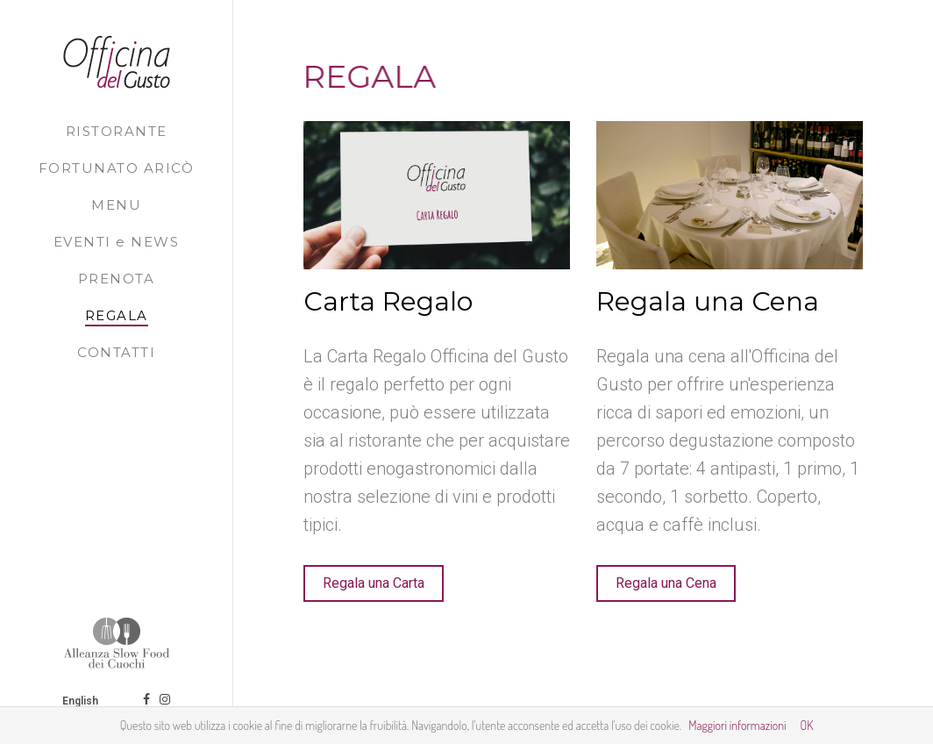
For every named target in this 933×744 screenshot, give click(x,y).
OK (806, 725)
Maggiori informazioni (737, 725)
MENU (116, 205)
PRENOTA (116, 278)
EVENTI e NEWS (116, 241)
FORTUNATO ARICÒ (117, 168)
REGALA (116, 315)
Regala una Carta (373, 583)
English (81, 701)
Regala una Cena (666, 583)
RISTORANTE (116, 131)
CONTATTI (116, 352)
